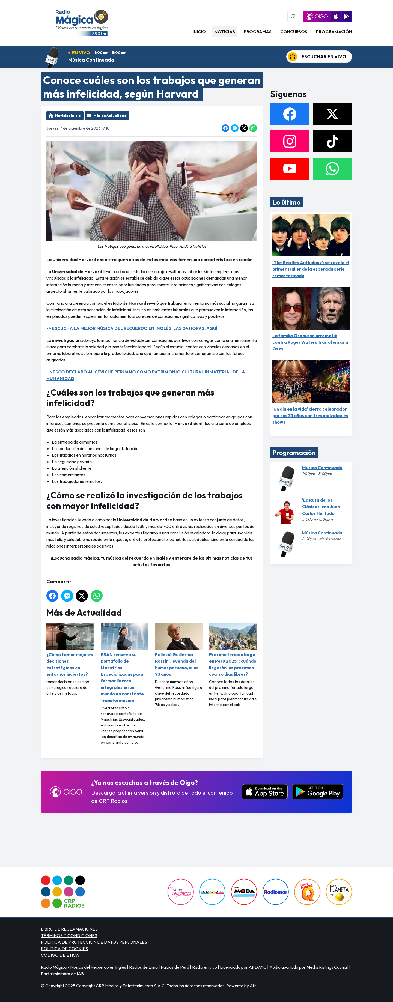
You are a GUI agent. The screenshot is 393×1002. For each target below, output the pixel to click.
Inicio (199, 31)
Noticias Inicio (68, 115)
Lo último (286, 202)
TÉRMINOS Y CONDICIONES (69, 935)
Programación (334, 31)
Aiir (253, 985)
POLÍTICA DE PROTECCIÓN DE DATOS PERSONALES (94, 942)
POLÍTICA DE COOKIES (64, 948)
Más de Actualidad (110, 115)
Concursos (293, 31)
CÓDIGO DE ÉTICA (60, 955)
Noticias (225, 31)
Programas (258, 31)
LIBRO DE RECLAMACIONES (69, 929)
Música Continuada (91, 60)
